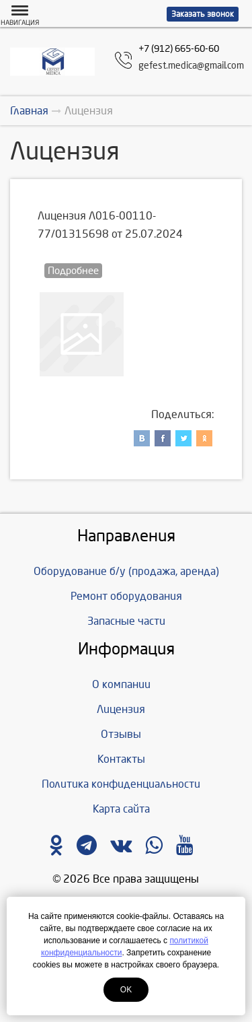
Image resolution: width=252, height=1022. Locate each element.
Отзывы (121, 734)
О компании (121, 684)
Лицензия (121, 709)
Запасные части (126, 621)
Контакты (121, 759)
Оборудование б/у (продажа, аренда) (126, 571)
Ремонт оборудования (126, 596)
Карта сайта (121, 809)
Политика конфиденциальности (121, 784)
